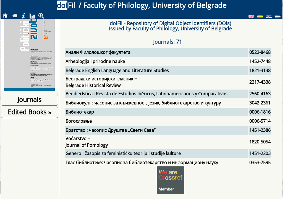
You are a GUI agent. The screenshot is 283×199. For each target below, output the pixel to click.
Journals (29, 99)
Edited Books (29, 112)
